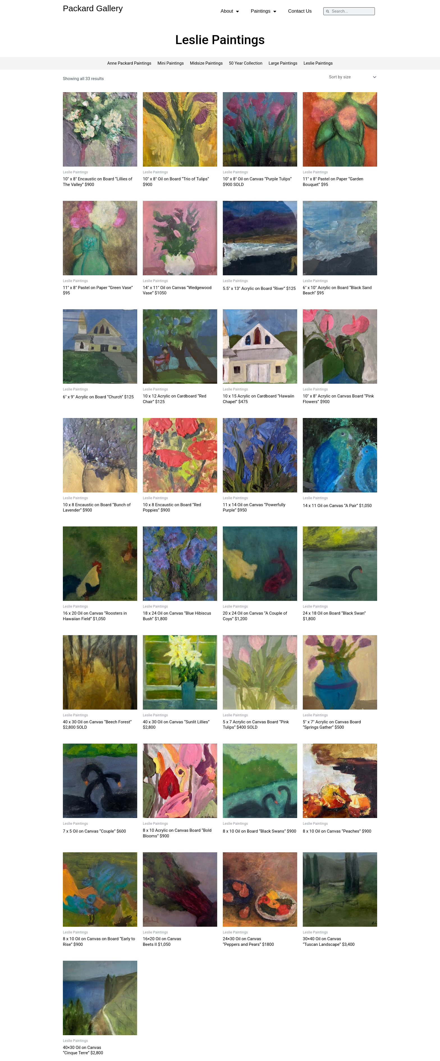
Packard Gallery (93, 8)
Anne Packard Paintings (128, 63)
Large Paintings (283, 63)
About (230, 11)
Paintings (263, 11)
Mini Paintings (170, 63)
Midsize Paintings (206, 63)
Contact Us (300, 11)
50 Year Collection (246, 63)
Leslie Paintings (319, 63)
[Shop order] (352, 77)
